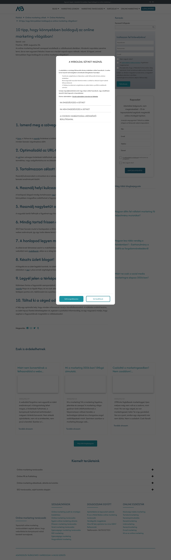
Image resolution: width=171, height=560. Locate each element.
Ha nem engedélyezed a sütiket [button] (75, 109)
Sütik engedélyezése (71, 299)
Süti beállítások (98, 299)
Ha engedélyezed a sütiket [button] (72, 102)
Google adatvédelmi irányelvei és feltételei (85, 96)
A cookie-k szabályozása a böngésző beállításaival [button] (78, 118)
